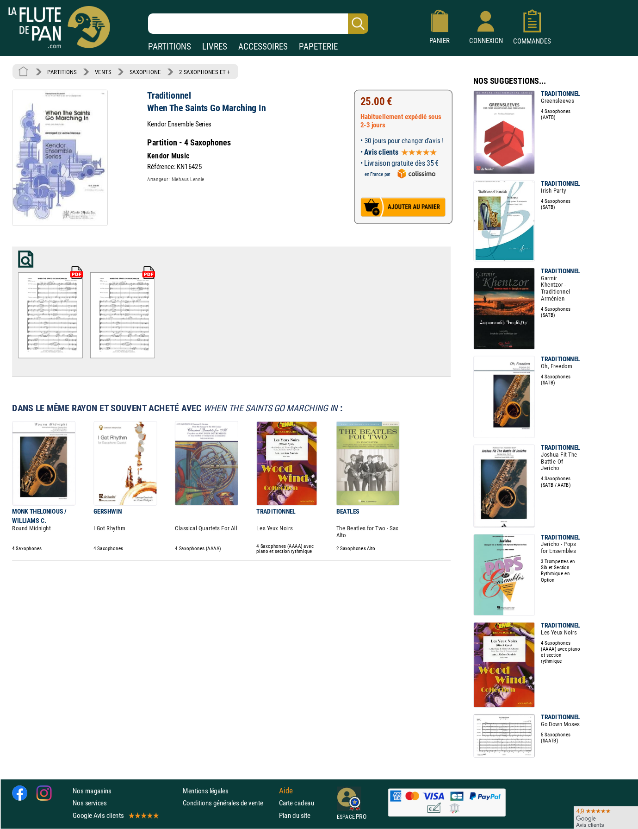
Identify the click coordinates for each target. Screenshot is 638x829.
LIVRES (214, 46)
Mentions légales (205, 791)
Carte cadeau (296, 803)
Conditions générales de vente (229, 803)
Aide (286, 791)
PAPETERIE (318, 46)
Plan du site (294, 815)
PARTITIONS (169, 46)
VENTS (103, 71)
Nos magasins (92, 791)
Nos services (89, 803)
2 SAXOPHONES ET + (204, 71)
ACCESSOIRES (263, 46)
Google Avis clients (115, 815)
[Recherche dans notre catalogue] (258, 23)
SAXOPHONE (145, 71)
